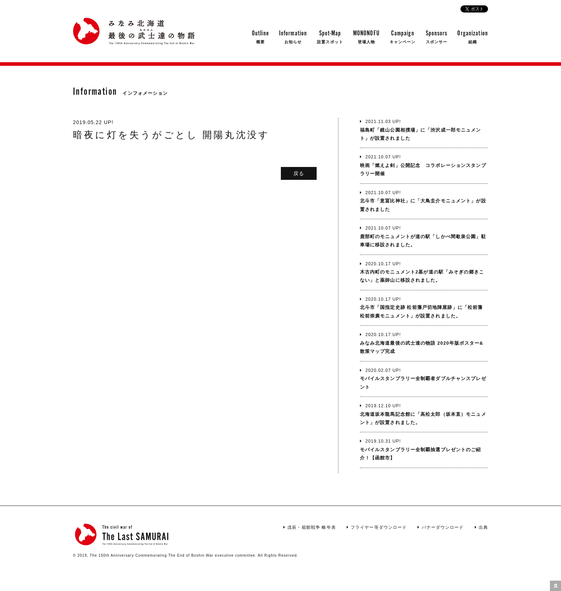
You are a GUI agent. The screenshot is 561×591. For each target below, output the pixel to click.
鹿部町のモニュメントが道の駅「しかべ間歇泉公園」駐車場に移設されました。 (424, 236)
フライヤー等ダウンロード (377, 527)
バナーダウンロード (441, 527)
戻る (298, 173)
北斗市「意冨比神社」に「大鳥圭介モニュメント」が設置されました (424, 200)
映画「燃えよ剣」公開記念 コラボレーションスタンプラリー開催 (424, 164)
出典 (481, 527)
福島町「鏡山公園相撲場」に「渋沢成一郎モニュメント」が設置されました (424, 129)
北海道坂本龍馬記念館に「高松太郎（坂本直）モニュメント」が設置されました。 (424, 413)
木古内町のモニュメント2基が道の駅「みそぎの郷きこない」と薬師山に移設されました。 (424, 271)
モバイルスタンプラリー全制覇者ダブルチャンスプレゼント (424, 378)
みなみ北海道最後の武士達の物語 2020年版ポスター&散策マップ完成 (424, 342)
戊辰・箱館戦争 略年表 (309, 527)
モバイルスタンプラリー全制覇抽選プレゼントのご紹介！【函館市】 (424, 449)
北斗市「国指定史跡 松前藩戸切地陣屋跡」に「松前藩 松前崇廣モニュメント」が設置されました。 (424, 307)
